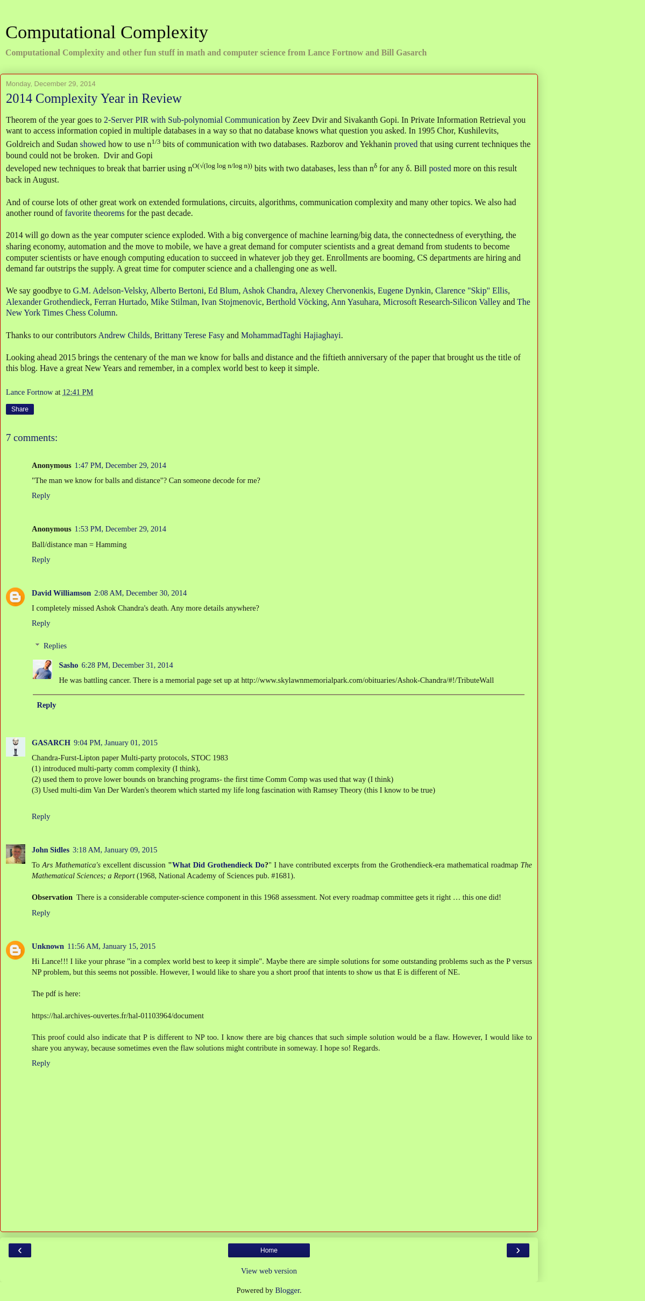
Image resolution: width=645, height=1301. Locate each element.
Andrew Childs (124, 335)
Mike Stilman (174, 301)
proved (406, 144)
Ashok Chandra (269, 290)
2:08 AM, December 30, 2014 (140, 593)
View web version (269, 1271)
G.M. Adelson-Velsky (109, 290)
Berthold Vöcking (297, 301)
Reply (41, 495)
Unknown (48, 946)
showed (93, 144)
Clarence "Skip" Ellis (471, 290)
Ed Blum (223, 290)
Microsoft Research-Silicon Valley (442, 301)
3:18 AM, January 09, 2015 (115, 849)
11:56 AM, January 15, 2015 (111, 946)
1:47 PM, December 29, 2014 (120, 465)
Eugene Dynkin (404, 290)
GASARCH (51, 742)
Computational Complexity (106, 32)
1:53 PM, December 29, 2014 (120, 528)
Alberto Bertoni (177, 290)
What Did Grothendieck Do (218, 865)
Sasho (68, 665)
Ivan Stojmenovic (232, 301)
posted (440, 168)
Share (20, 409)
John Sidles (50, 849)
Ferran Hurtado (120, 301)
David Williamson (61, 593)
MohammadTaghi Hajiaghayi (291, 335)
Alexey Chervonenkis (337, 290)
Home (269, 1250)
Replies (55, 645)
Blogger (287, 1290)
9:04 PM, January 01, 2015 (116, 742)
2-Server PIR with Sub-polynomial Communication (192, 119)
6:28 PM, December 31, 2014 (127, 665)
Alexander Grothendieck (48, 301)
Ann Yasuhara (355, 301)
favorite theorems (94, 213)
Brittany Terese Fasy (189, 335)
